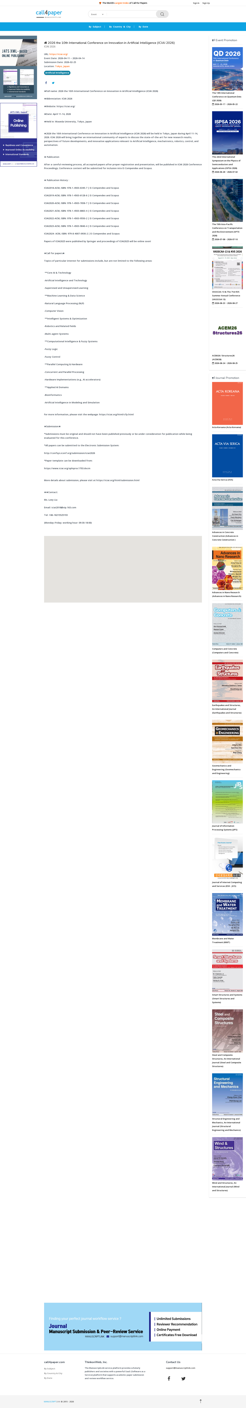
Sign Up (206, 3)
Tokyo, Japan (62, 66)
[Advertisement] (18, 217)
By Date (143, 27)
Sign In (196, 3)
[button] (123, 566)
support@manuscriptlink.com (180, 1368)
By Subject (95, 27)
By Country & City (120, 27)
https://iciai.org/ (58, 54)
